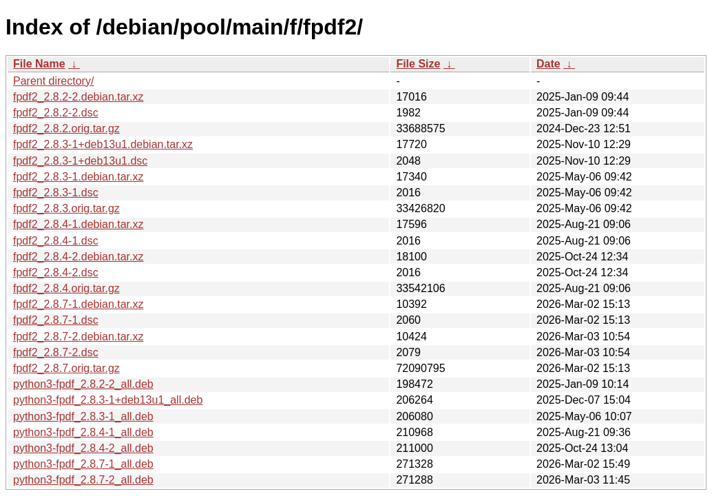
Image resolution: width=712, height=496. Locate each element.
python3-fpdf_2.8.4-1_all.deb (83, 432)
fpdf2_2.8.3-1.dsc (55, 192)
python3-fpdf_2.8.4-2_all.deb (83, 448)
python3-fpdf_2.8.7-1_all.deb (83, 464)
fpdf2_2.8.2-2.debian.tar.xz (78, 97)
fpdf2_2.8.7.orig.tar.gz (66, 368)
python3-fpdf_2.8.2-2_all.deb (83, 384)
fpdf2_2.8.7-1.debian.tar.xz (78, 304)
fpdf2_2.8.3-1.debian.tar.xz (78, 177)
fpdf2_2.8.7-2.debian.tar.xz (78, 336)
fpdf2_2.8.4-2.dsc (55, 272)
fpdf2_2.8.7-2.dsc (55, 352)
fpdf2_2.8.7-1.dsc (55, 320)
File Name (39, 64)
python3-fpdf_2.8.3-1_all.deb (83, 416)
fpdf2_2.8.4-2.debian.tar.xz (78, 256)
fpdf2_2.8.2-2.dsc (55, 112)
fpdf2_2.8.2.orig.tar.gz (66, 128)
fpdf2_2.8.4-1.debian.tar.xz (78, 224)
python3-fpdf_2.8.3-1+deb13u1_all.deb (107, 400)
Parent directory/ (53, 81)
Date (548, 64)
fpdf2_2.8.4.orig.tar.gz (66, 288)
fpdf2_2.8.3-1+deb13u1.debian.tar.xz (103, 144)
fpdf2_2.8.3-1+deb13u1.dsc (80, 161)
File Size (418, 64)
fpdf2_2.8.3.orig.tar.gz (66, 208)
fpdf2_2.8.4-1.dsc (55, 241)
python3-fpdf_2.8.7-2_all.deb (83, 480)
